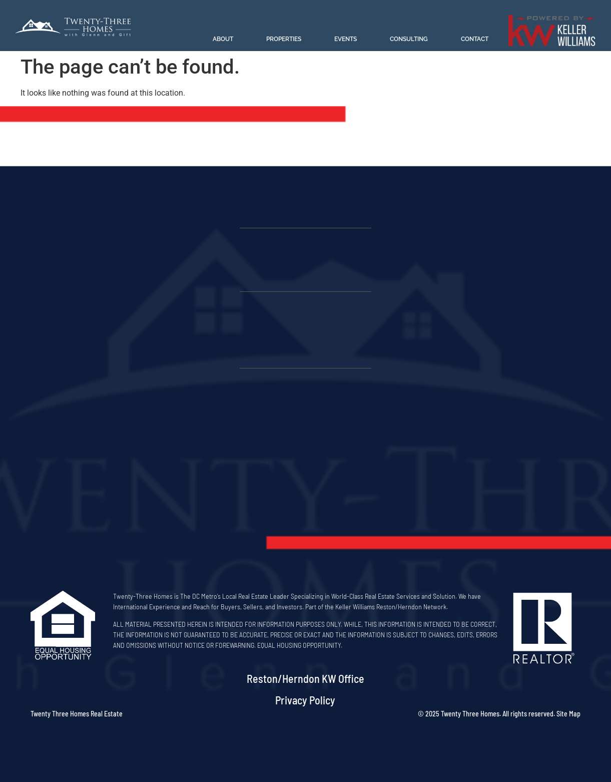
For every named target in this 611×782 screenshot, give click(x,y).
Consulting (409, 39)
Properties (283, 39)
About (223, 39)
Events (345, 39)
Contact (474, 39)
